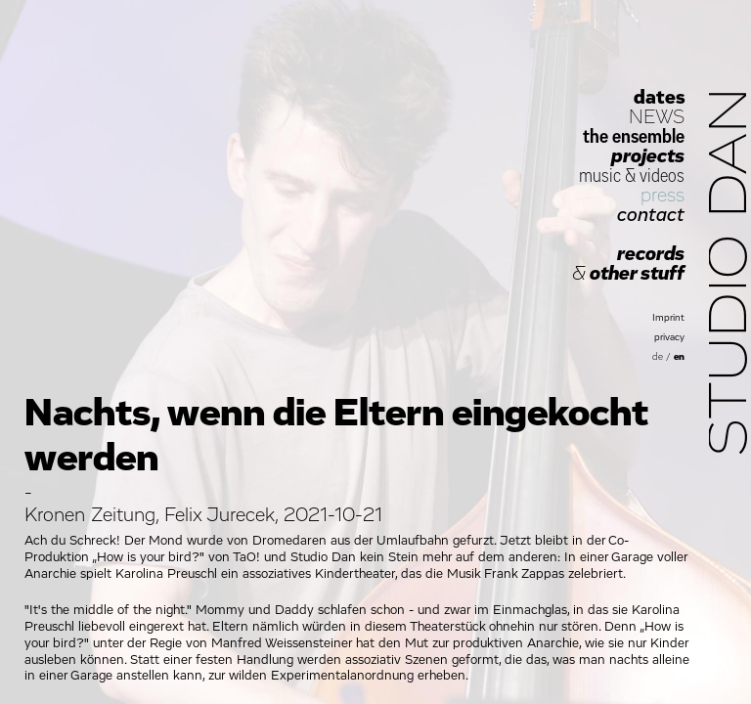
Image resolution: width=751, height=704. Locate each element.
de (657, 357)
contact (651, 215)
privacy (669, 337)
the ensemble (634, 137)
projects (648, 156)
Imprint (668, 318)
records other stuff (628, 264)
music (600, 176)
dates (659, 98)
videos (662, 176)
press (663, 195)
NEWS (657, 117)
